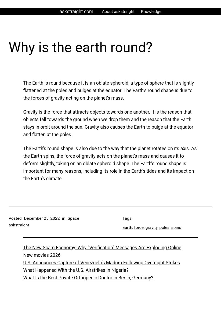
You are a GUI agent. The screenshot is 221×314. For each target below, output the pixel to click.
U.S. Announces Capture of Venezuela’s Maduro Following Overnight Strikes (101, 262)
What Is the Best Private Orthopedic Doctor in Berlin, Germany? (88, 277)
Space (73, 218)
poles (164, 227)
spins (176, 227)
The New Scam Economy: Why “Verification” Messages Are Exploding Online (102, 247)
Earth (127, 227)
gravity (152, 227)
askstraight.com (76, 11)
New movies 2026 (42, 255)
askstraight (19, 225)
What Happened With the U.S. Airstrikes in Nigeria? (76, 270)
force (139, 227)
